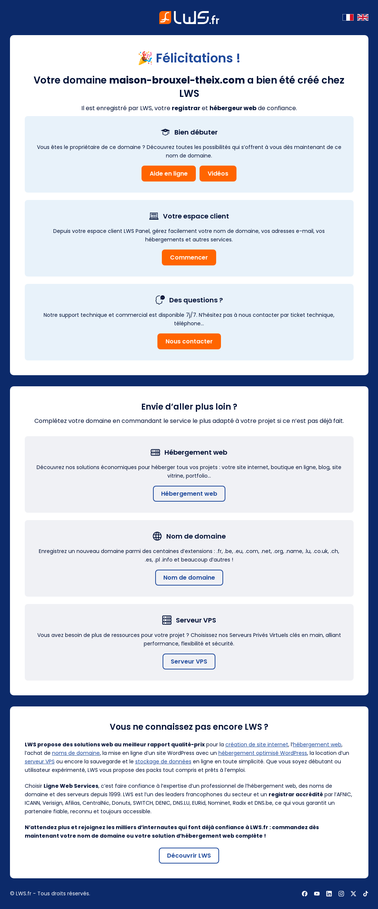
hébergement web (317, 744)
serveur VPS (40, 761)
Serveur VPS (189, 661)
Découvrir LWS (189, 855)
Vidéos (218, 173)
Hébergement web (189, 493)
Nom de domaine (189, 577)
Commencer (189, 257)
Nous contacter (189, 341)
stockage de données (163, 761)
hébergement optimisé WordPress (262, 753)
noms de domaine (76, 753)
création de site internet (256, 744)
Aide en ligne (169, 173)
